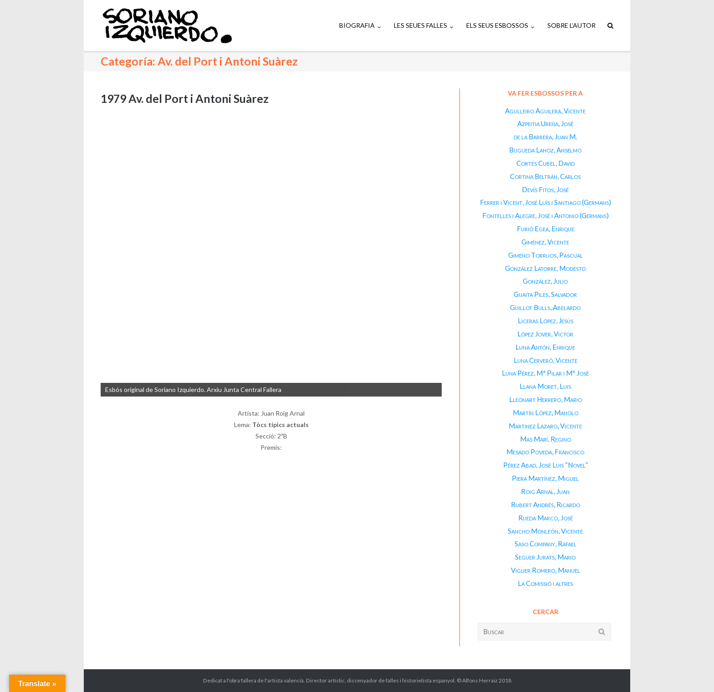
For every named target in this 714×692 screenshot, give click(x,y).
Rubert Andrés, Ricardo (545, 504)
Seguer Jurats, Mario (545, 557)
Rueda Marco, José (545, 518)
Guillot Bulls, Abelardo (545, 307)
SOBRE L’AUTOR (571, 25)
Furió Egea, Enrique (545, 228)
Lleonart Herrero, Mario (545, 399)
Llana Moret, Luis (545, 386)
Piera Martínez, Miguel (545, 478)
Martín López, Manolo (545, 412)
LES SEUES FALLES (420, 25)
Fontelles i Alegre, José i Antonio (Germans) (545, 215)
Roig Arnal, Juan (545, 491)
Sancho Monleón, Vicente (545, 531)
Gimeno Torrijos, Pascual (545, 255)
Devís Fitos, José (545, 189)
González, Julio (545, 281)
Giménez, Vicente (545, 242)
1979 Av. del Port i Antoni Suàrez (185, 98)
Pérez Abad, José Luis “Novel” (545, 465)
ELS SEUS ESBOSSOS (497, 25)
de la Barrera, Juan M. (545, 136)
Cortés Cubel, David (545, 163)
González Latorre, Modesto (545, 268)
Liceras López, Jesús (545, 320)
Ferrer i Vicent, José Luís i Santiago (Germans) (545, 202)
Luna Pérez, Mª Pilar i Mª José (545, 373)
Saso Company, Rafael (545, 543)
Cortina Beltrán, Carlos (545, 176)
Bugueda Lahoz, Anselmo (545, 150)
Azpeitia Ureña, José (545, 123)
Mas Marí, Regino (545, 439)
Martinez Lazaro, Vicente (545, 426)
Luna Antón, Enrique (545, 347)
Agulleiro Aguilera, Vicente (545, 111)
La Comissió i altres (545, 583)
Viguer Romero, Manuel (545, 570)
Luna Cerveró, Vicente (545, 360)
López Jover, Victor (545, 334)
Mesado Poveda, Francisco (545, 452)
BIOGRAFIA (357, 25)
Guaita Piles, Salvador (545, 294)
